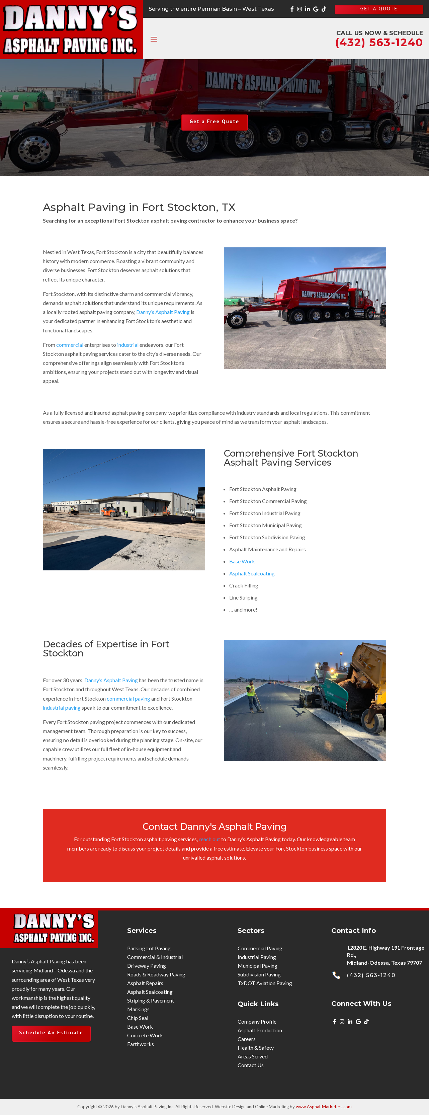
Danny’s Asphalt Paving (163, 312)
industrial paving (62, 707)
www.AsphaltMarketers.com (324, 1106)
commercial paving (128, 698)
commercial (69, 344)
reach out (209, 839)
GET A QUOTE (379, 9)
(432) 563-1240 (371, 975)
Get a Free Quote (214, 122)
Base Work (242, 561)
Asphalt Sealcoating (252, 573)
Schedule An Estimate (51, 1033)
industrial (128, 344)
